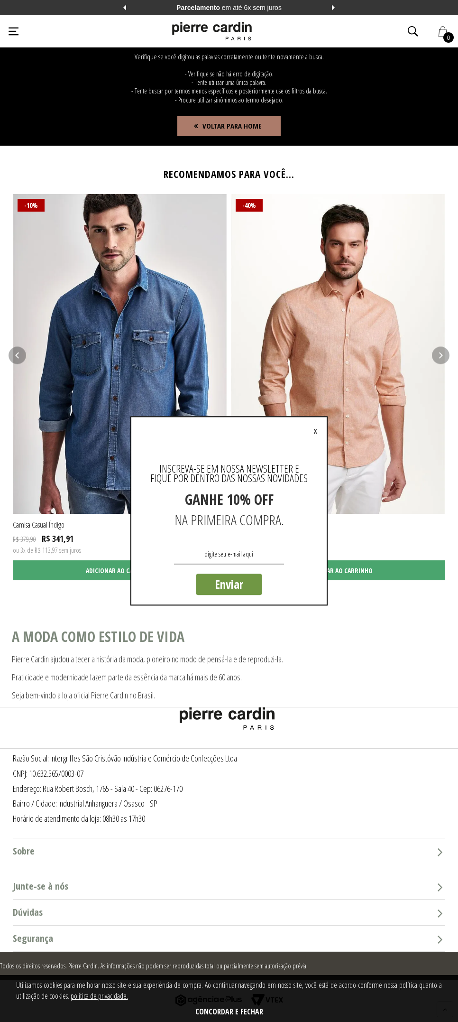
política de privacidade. (99, 996)
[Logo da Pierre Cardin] (212, 31)
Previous (125, 7)
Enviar (229, 584)
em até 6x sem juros (229, 7)
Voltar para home (232, 125)
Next (333, 7)
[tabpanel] (120, 387)
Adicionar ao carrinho (120, 570)
